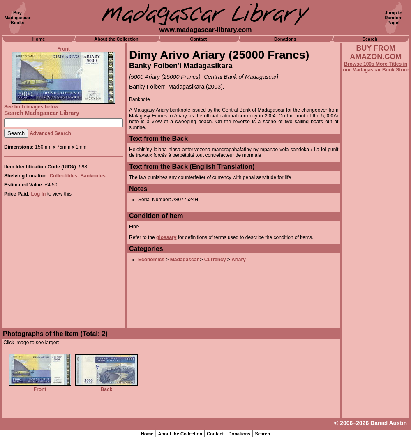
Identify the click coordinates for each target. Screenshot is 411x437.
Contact (198, 39)
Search (370, 39)
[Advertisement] (376, 294)
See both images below (31, 107)
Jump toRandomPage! (394, 17)
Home (38, 39)
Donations (285, 39)
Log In (38, 194)
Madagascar (184, 259)
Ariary (238, 259)
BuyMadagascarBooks (18, 17)
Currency (215, 259)
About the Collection (116, 39)
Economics (151, 259)
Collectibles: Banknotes (78, 176)
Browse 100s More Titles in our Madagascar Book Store (376, 67)
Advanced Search (50, 133)
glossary (166, 237)
